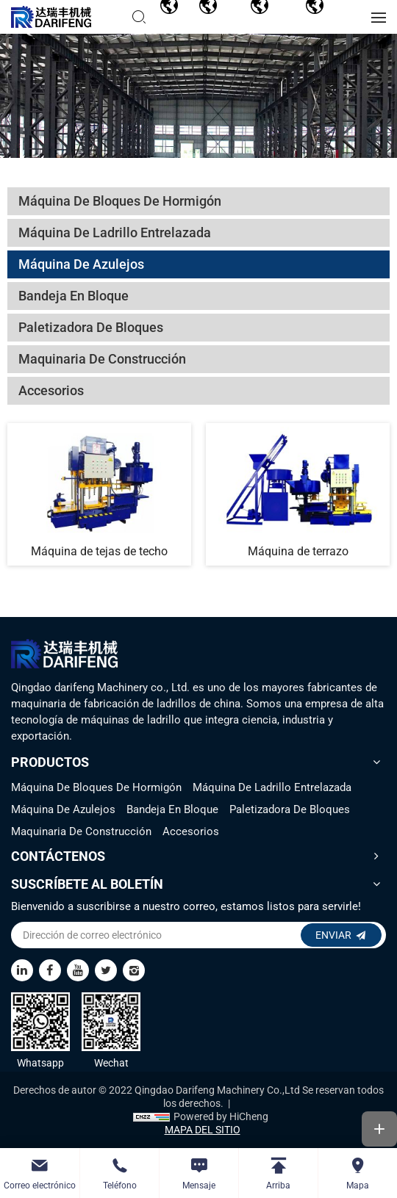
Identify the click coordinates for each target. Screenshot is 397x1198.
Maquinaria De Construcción (81, 831)
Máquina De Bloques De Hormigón (96, 787)
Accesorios (190, 831)
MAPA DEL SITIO (202, 1130)
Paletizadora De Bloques (289, 809)
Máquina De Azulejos (63, 809)
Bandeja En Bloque (172, 809)
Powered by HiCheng (221, 1116)
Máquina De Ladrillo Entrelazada (272, 787)
